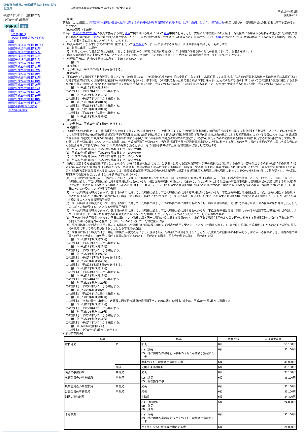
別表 (127, 33)
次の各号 (138, 44)
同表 (166, 33)
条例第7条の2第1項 (85, 33)
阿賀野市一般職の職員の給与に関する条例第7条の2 (156, 22)
